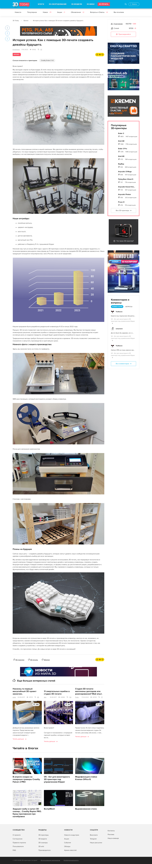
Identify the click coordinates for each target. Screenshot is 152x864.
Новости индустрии (71, 835)
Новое (47, 12)
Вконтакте (94, 835)
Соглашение (17, 839)
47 (41, 49)
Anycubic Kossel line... (126, 187)
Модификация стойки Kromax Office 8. (86, 778)
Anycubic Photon (124, 194)
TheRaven (119, 312)
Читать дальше (18, 739)
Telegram (93, 839)
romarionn (119, 329)
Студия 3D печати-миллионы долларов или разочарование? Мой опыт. (88, 691)
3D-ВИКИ (90, 4)
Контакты (111, 831)
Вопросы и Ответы (99, 12)
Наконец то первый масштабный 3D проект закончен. (24, 691)
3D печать (34, 660)
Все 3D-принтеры (122, 210)
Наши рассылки (96, 843)
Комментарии (117, 306)
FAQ (14, 850)
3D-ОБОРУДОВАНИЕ (57, 4)
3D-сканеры (43, 843)
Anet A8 (121, 141)
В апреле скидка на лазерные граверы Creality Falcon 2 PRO (26, 779)
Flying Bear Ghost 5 (125, 179)
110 (70, 697)
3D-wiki (41, 846)
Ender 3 (121, 133)
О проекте (17, 835)
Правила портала (19, 843)
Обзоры (67, 846)
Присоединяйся (123, 34)
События (67, 843)
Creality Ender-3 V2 (47, 60)
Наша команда (113, 838)
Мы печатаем (119, 12)
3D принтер (19, 660)
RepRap (121, 164)
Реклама (24, 33)
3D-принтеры (43, 835)
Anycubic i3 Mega (125, 172)
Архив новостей (70, 850)
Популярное (32, 12)
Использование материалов (50, 860)
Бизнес (26, 20)
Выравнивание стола (86, 809)
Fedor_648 (77, 697)
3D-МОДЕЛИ (76, 4)
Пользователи (18, 846)
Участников (118, 24)
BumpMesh (49, 809)
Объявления (77, 12)
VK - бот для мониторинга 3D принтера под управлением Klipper (57, 779)
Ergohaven (16, 49)
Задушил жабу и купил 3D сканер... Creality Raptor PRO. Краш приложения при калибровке (27, 813)
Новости (18, 12)
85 (38, 697)
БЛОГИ (41, 4)
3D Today (16, 20)
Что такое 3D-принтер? (125, 241)
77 (102, 697)
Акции (61, 12)
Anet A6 (121, 156)
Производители (44, 850)
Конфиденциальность (71, 860)
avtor (14, 697)
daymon (46, 697)
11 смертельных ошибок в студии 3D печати (57, 692)
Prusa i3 (121, 202)
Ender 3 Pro (122, 149)
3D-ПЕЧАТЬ (103, 4)
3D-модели (42, 839)
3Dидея (47, 660)
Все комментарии (122, 364)
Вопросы (129, 306)
